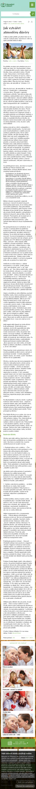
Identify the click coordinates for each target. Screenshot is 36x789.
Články (27, 61)
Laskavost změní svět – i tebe (18, 725)
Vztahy (15, 21)
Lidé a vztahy (12, 61)
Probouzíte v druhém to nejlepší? (18, 679)
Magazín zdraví (7, 21)
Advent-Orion (16, 633)
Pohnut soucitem (18, 657)
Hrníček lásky (18, 702)
